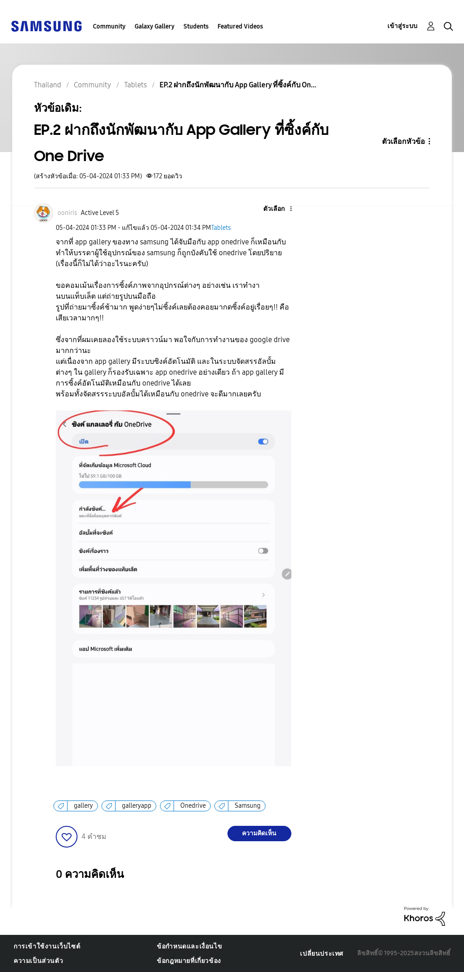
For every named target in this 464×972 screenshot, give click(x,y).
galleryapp (136, 806)
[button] (275, 209)
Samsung (248, 806)
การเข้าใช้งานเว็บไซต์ (47, 946)
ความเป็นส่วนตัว (38, 961)
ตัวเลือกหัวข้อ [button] (403, 141)
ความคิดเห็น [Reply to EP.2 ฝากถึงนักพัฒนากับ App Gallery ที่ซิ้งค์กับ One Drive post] (259, 833)
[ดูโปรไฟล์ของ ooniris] (67, 213)
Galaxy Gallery (154, 26)
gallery (83, 806)
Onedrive (193, 806)
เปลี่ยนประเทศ (321, 954)
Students (196, 26)
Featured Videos (240, 26)
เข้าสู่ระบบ (402, 26)
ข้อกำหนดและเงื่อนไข (189, 946)
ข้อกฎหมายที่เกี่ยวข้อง (189, 961)
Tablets (221, 228)
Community (109, 26)
